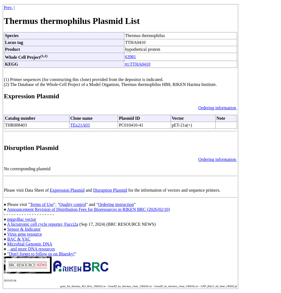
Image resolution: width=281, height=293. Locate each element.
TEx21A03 (80, 125)
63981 (130, 56)
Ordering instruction (116, 204)
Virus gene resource (24, 234)
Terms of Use (42, 204)
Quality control (72, 204)
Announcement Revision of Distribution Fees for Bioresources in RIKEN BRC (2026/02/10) (88, 209)
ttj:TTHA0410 (137, 64)
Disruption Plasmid (110, 190)
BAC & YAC (18, 239)
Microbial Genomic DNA (29, 244)
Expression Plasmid (67, 190)
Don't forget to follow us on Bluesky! (42, 254)
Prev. (8, 7)
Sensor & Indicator (24, 229)
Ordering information (217, 107)
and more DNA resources (32, 249)
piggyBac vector (21, 219)
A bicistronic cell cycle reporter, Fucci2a (42, 224)
